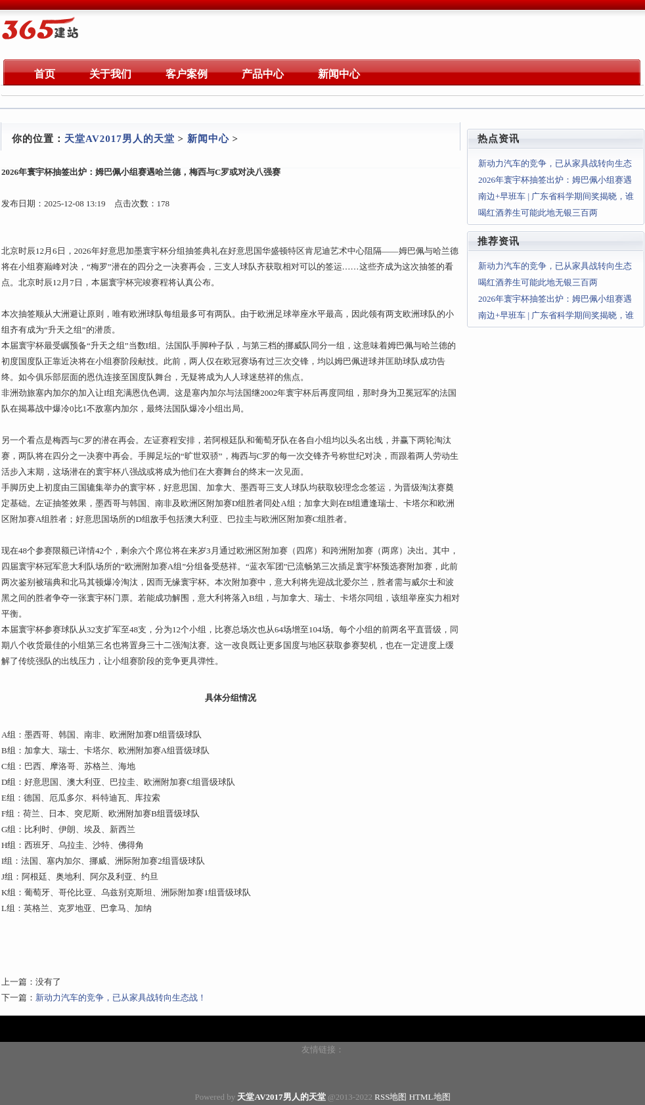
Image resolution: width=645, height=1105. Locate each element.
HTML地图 (430, 1097)
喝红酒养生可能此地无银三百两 (538, 213)
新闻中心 (208, 138)
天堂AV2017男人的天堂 (119, 138)
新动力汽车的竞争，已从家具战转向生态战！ (120, 997)
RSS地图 (390, 1097)
